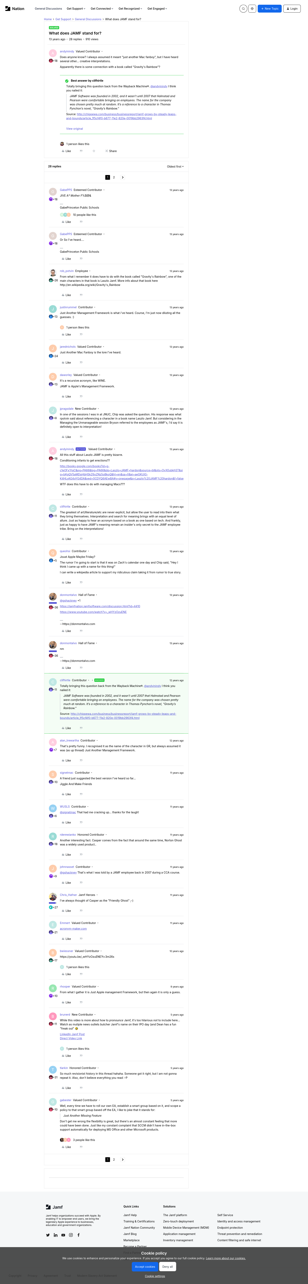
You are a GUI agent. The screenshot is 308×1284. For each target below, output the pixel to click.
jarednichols (68, 346)
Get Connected (102, 8)
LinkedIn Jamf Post (72, 1034)
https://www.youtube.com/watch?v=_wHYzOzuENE (93, 612)
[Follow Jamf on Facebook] (79, 1235)
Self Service (225, 1215)
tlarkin (64, 1068)
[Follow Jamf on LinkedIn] (56, 1235)
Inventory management (178, 1240)
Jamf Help (130, 1215)
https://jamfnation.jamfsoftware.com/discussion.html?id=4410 (100, 606)
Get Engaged (158, 8)
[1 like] (74, 144)
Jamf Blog (130, 1234)
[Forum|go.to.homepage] (14, 8)
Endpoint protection (230, 1227)
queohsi (65, 551)
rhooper (65, 986)
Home (48, 19)
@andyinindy (158, 86)
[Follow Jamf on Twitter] (48, 1235)
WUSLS (65, 806)
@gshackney (68, 600)
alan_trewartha (69, 740)
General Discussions (48, 8)
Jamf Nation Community (139, 1227)
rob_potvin (67, 271)
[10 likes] (78, 215)
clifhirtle (65, 506)
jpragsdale (66, 408)
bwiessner (66, 951)
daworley (66, 375)
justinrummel (68, 307)
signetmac (66, 772)
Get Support (76, 8)
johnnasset (67, 866)
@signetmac (68, 812)
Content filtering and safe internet (239, 1240)
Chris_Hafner (68, 894)
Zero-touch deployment (178, 1221)
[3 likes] (77, 1140)
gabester (65, 1100)
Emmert (65, 923)
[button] (270, 9)
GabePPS (66, 190)
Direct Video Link (71, 1038)
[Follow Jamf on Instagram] (71, 1235)
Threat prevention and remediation (239, 1234)
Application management (179, 1234)
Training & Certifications (139, 1221)
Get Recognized (131, 8)
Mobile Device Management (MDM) (186, 1227)
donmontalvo (68, 594)
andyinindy (67, 51)
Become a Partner (135, 1246)
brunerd (65, 1014)
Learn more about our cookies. (226, 1258)
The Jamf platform (175, 1215)
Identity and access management (238, 1221)
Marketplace (132, 1240)
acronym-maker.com (73, 928)
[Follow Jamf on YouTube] (63, 1235)
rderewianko (68, 834)
